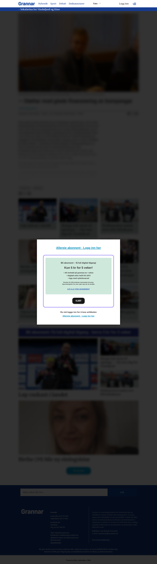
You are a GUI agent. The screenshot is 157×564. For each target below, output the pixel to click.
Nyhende (43, 3)
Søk (122, 492)
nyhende (38, 188)
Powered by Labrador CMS (78, 560)
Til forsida (78, 470)
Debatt (62, 3)
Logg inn (124, 3)
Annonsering (56, 543)
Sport (53, 3)
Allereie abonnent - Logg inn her (78, 247)
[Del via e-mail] (136, 114)
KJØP (78, 300)
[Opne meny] (134, 3)
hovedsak (25, 188)
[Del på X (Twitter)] (132, 114)
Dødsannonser (76, 3)
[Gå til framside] (26, 3)
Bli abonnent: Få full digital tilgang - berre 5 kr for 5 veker (78, 332)
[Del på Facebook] (129, 114)
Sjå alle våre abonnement (78, 289)
